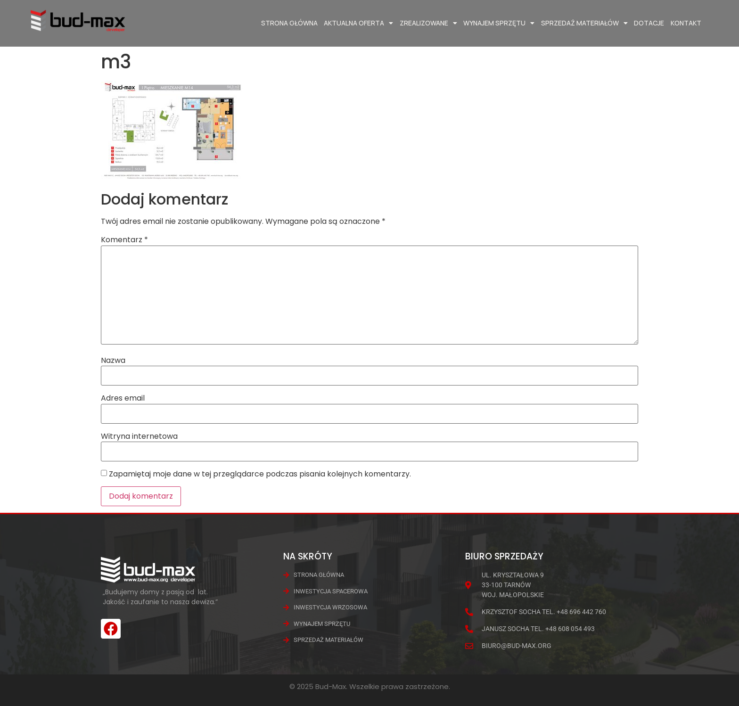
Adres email (123, 398)
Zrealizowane (428, 23)
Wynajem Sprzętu (498, 23)
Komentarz (124, 240)
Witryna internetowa (139, 436)
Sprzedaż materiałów (584, 23)
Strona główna (289, 22)
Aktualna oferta (358, 23)
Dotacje (649, 22)
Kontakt (686, 22)
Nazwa (113, 360)
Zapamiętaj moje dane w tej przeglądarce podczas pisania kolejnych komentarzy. (260, 474)
